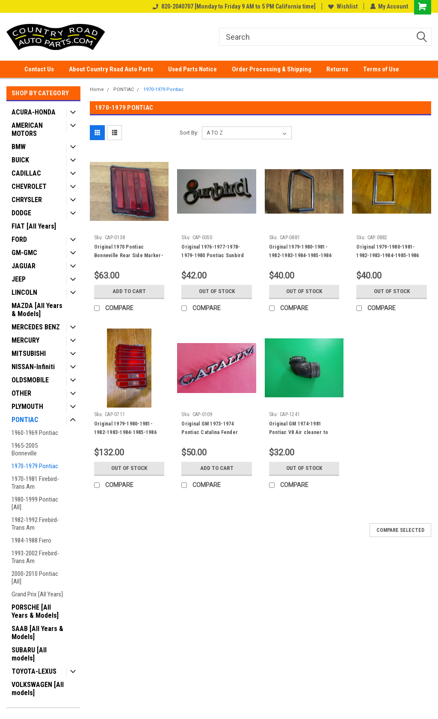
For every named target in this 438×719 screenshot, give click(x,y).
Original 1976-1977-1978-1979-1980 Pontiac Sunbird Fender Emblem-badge (212, 255)
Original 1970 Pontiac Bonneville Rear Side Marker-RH (128, 255)
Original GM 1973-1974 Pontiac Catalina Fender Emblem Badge (209, 432)
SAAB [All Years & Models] (37, 633)
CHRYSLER (27, 200)
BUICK (20, 160)
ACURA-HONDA (34, 112)
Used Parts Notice (192, 69)
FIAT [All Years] (34, 226)
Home (97, 89)
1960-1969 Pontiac (35, 433)
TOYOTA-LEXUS (34, 671)
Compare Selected (400, 530)
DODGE (21, 213)
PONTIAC (25, 420)
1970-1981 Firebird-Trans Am (35, 482)
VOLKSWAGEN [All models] (38, 689)
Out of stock (217, 291)
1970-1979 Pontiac (35, 466)
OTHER (21, 393)
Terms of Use (381, 69)
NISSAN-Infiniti (33, 367)
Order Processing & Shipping (271, 69)
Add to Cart (129, 291)
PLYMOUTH (27, 406)
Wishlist (342, 6)
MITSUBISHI (29, 353)
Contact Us (39, 69)
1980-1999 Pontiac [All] (35, 503)
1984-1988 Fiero (31, 540)
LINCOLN (24, 292)
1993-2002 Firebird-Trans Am (35, 557)
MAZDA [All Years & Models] (37, 310)
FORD (19, 239)
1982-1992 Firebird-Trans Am (35, 523)
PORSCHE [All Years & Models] (35, 611)
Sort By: (189, 132)
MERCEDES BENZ (36, 327)
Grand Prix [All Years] (37, 594)
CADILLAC (26, 173)
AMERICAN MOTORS (27, 129)
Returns (337, 69)
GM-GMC (24, 253)
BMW (19, 147)
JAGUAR (24, 266)
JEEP (19, 279)
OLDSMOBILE (30, 380)
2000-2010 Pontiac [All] (35, 577)
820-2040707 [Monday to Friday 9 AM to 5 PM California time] (233, 6)
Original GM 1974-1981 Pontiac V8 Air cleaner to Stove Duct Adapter (298, 432)
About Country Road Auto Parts (111, 69)
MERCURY (25, 340)
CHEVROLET (29, 186)
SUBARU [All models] (29, 654)
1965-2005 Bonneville (25, 449)
